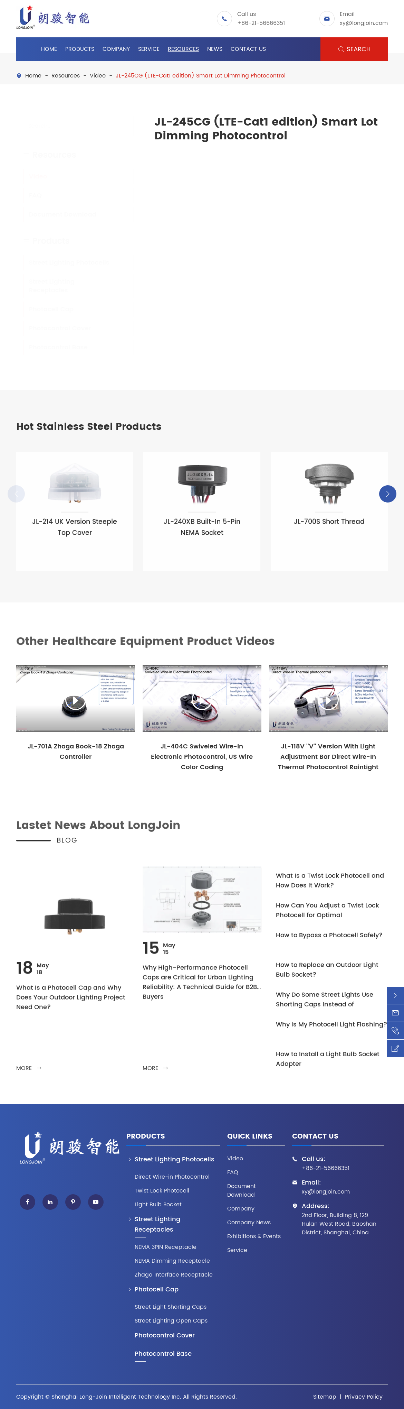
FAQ (28, 196)
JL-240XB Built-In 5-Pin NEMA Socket (202, 532)
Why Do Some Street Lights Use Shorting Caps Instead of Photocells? (324, 1004)
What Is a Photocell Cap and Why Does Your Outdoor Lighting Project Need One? (70, 1002)
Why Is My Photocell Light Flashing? (331, 1029)
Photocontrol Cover (53, 328)
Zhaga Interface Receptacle (174, 1275)
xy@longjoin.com (364, 23)
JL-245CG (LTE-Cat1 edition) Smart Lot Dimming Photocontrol (201, 75)
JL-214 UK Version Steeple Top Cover (74, 532)
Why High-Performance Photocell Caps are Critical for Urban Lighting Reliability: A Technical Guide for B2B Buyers (200, 987)
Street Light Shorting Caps (170, 1307)
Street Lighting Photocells (62, 263)
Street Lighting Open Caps (171, 1321)
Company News (249, 1222)
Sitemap (324, 1396)
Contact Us (248, 49)
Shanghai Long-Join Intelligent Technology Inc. (116, 1396)
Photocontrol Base (51, 347)
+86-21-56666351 (261, 23)
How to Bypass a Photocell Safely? (329, 940)
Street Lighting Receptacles (45, 286)
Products (79, 49)
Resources (183, 49)
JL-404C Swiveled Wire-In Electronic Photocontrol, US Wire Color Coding (202, 757)
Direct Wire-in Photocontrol (172, 1177)
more (29, 1072)
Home (49, 49)
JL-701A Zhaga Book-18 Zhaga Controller (76, 752)
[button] (387, 494)
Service (149, 49)
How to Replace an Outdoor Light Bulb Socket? (327, 974)
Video (98, 75)
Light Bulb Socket (158, 1204)
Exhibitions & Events (254, 1236)
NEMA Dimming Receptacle (172, 1261)
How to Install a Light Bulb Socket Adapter (327, 1064)
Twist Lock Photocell (162, 1191)
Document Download (55, 215)
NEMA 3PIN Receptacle (165, 1247)
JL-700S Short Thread (329, 526)
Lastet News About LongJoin (98, 830)
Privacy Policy (364, 1396)
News (214, 49)
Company (116, 49)
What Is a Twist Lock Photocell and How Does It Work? (330, 885)
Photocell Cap (44, 309)
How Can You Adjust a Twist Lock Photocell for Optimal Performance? (327, 915)
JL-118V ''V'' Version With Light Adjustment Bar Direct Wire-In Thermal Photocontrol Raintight (328, 757)
